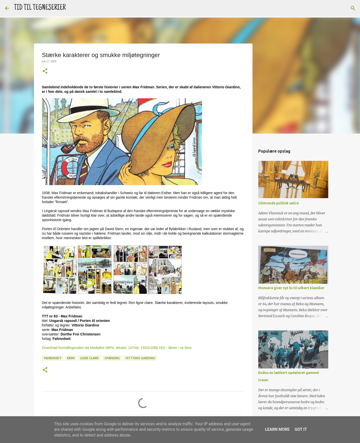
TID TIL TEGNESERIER (40, 8)
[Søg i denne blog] (330, 8)
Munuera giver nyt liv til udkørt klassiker (291, 288)
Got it (300, 429)
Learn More (277, 429)
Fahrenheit (53, 358)
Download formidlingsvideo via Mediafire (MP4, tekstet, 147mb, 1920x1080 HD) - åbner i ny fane (117, 348)
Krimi (70, 358)
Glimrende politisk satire (278, 203)
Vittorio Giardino (140, 358)
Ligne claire (89, 358)
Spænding (112, 358)
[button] (45, 71)
